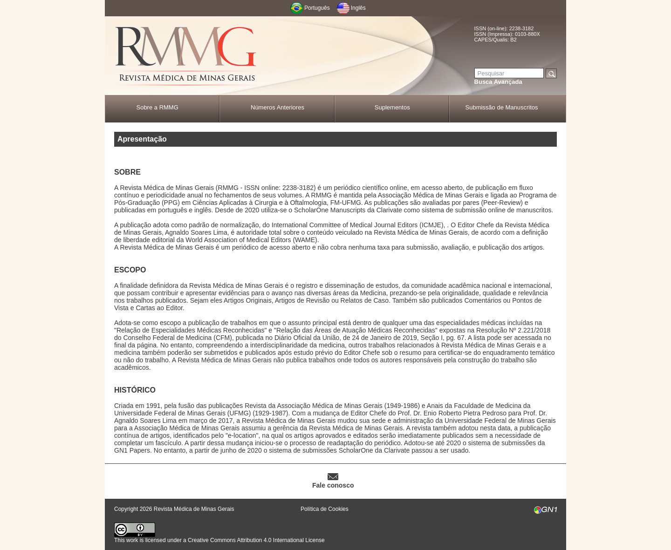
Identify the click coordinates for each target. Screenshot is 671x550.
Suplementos (392, 107)
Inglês (358, 8)
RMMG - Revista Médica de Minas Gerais (186, 56)
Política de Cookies (325, 509)
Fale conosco (333, 485)
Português (317, 8)
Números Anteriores (277, 107)
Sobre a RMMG (157, 107)
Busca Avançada (498, 81)
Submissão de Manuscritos (502, 107)
